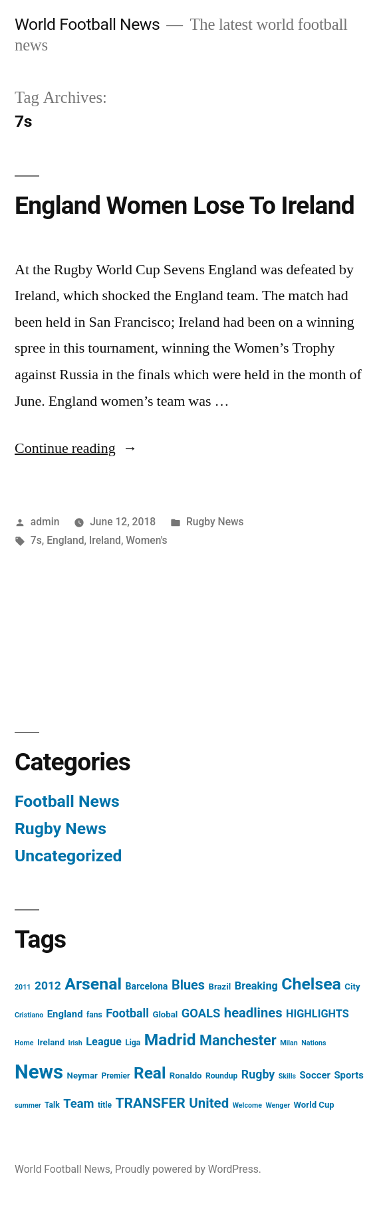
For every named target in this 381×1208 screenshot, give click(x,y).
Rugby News (215, 521)
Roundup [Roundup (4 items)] (221, 1075)
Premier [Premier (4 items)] (115, 1075)
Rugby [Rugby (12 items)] (258, 1074)
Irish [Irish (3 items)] (75, 1043)
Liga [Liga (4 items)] (132, 1042)
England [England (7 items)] (65, 1014)
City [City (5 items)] (352, 987)
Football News (67, 801)
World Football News (87, 24)
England (65, 540)
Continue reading (76, 448)
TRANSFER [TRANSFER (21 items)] (150, 1102)
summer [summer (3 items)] (28, 1105)
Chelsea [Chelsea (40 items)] (311, 983)
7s (36, 540)
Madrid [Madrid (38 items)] (170, 1039)
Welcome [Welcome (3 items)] (247, 1105)
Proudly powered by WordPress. (188, 1169)
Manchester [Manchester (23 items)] (238, 1040)
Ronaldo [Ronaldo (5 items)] (186, 1075)
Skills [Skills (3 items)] (287, 1076)
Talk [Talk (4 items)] (52, 1105)
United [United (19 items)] (209, 1103)
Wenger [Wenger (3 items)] (277, 1105)
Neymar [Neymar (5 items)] (82, 1075)
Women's (146, 540)
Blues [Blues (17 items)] (188, 985)
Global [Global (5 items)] (165, 1014)
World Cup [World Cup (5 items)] (314, 1105)
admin (45, 521)
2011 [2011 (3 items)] (23, 987)
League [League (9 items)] (103, 1041)
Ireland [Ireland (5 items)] (50, 1042)
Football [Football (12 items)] (127, 1013)
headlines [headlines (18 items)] (253, 1013)
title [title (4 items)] (105, 1105)
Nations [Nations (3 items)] (313, 1043)
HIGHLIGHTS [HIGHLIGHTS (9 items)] (317, 1013)
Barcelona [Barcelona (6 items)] (147, 986)
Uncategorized (68, 855)
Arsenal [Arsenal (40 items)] (93, 983)
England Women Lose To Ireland (184, 205)
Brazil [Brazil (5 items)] (220, 987)
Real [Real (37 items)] (150, 1072)
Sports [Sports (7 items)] (348, 1075)
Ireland (105, 540)
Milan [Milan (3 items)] (289, 1043)
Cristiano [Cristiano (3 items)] (29, 1015)
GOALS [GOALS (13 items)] (201, 1013)
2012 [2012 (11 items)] (48, 985)
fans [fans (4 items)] (94, 1014)
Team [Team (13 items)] (78, 1103)
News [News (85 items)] (39, 1072)
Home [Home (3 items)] (24, 1043)
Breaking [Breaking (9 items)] (256, 986)
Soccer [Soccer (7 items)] (314, 1075)
